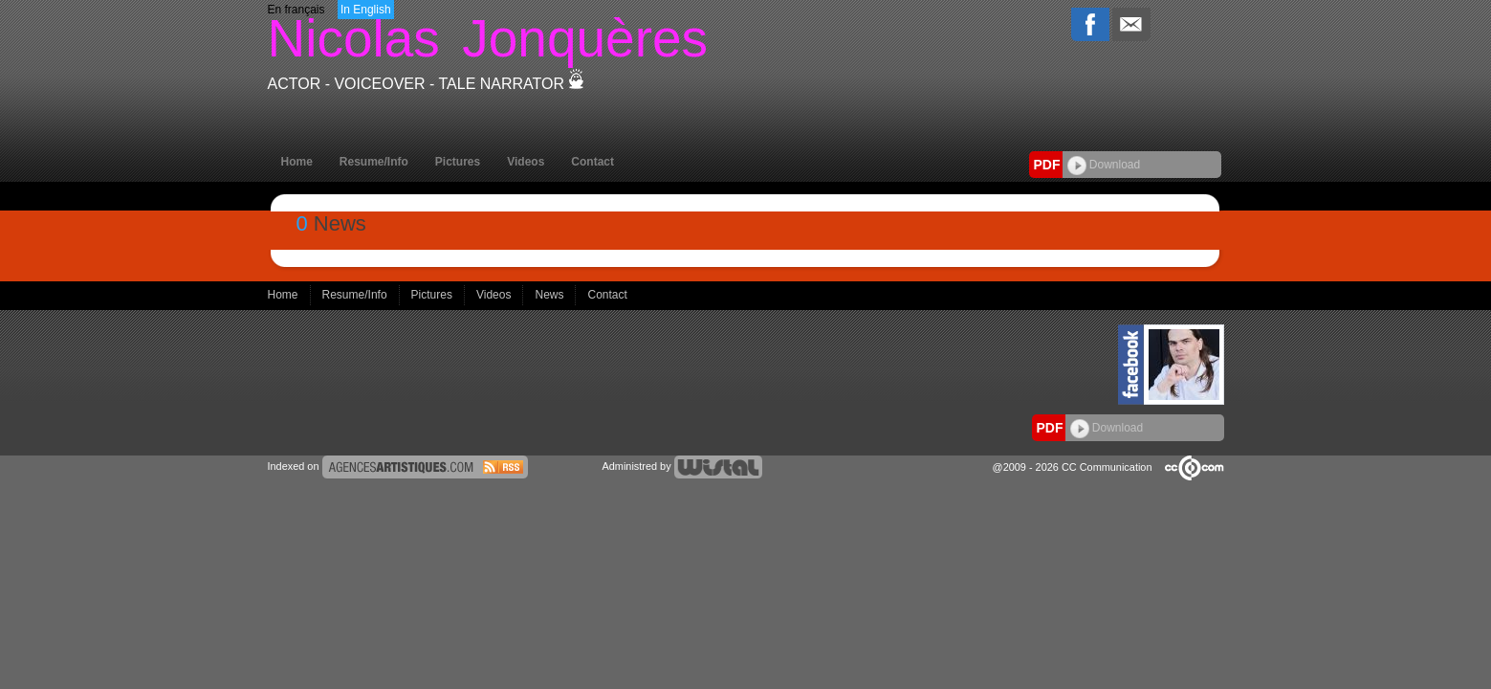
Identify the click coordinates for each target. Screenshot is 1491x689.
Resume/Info (374, 161)
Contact (592, 161)
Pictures (457, 161)
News (550, 294)
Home (297, 161)
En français (296, 9)
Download (1104, 164)
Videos (525, 161)
